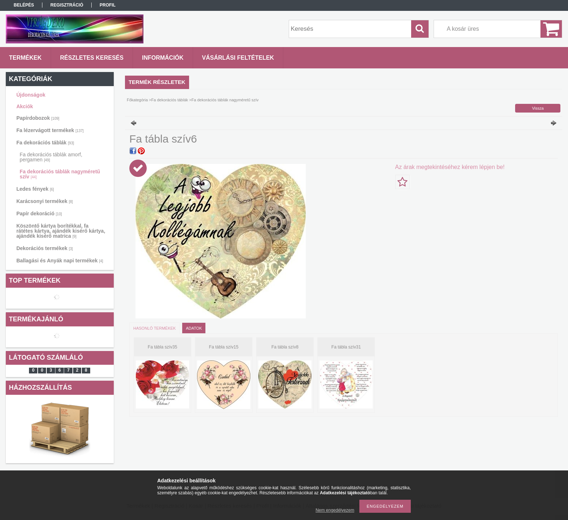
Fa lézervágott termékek (50, 130)
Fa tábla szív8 (284, 347)
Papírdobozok (37, 118)
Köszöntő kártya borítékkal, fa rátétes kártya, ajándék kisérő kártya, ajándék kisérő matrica (60, 231)
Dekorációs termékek (44, 248)
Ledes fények (35, 189)
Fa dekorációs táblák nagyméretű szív (60, 174)
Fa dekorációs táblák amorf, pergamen (51, 157)
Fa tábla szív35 (162, 347)
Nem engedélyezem (335, 510)
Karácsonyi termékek (44, 201)
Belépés (24, 5)
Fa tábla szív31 (346, 347)
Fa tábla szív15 (223, 347)
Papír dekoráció (39, 213)
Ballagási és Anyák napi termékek (59, 260)
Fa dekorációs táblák (45, 142)
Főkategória (137, 100)
